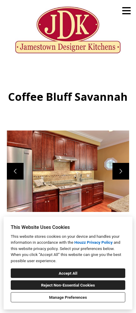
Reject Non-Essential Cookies (68, 285)
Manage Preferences (68, 297)
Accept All (68, 273)
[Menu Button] (126, 11)
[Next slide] (120, 171)
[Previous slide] (15, 171)
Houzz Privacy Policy (93, 242)
